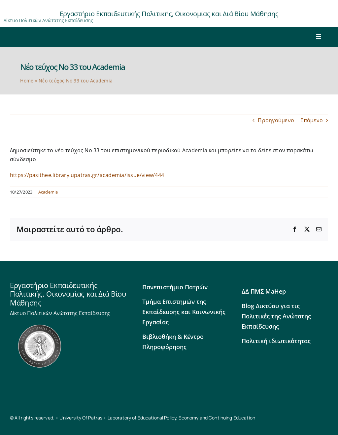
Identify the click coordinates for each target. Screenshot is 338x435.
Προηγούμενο (276, 120)
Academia (48, 192)
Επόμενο (311, 120)
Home (26, 82)
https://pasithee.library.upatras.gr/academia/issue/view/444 (87, 175)
